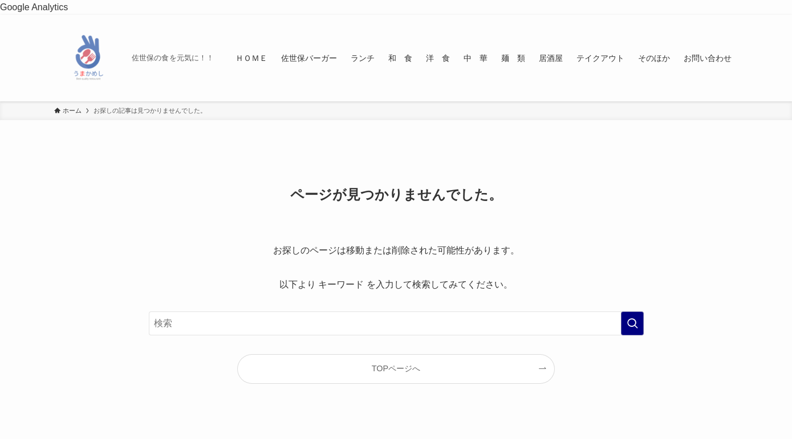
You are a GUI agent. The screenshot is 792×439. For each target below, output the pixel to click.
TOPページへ (396, 368)
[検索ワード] (396, 323)
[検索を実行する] (632, 323)
